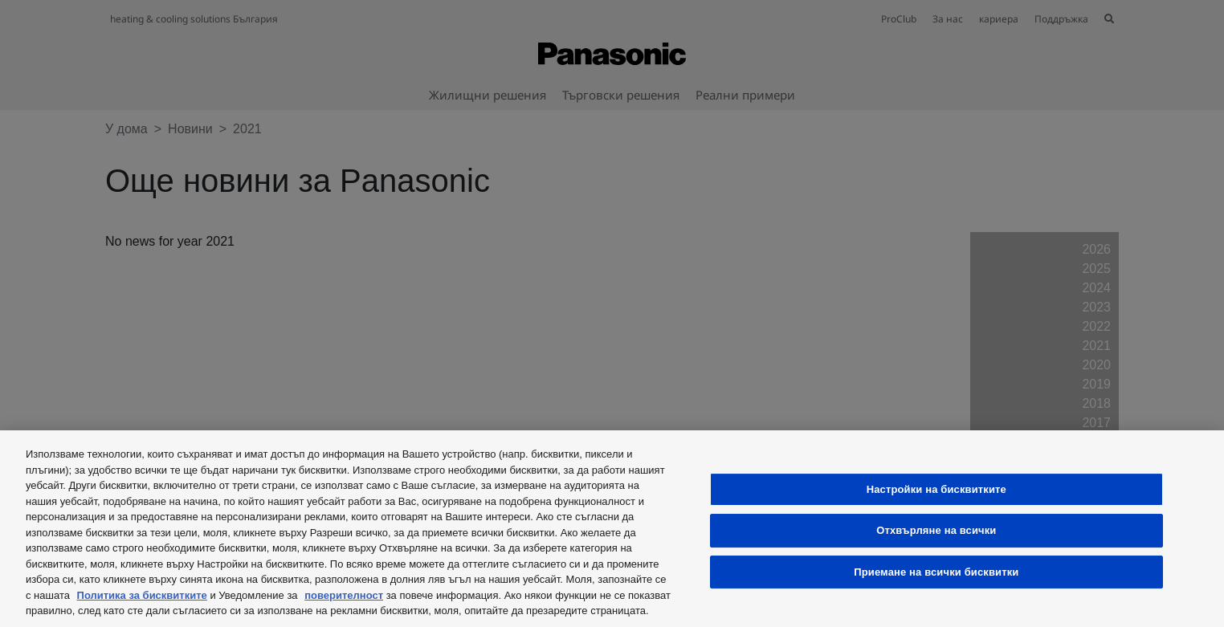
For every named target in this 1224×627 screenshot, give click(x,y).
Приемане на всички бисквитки (936, 572)
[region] (612, 528)
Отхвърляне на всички (936, 530)
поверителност (343, 595)
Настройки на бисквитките (936, 489)
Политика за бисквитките (142, 595)
